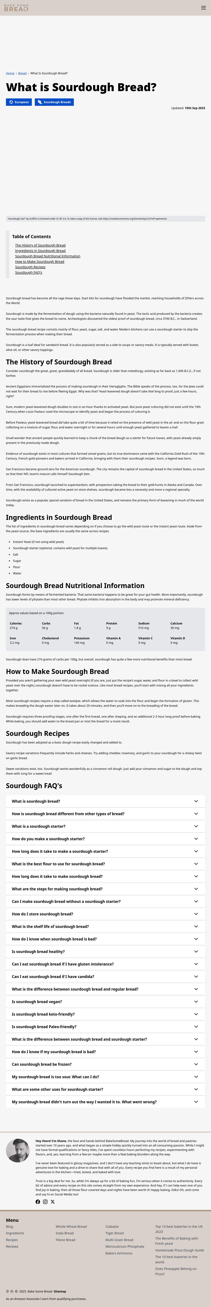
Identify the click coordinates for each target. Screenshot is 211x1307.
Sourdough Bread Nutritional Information (47, 256)
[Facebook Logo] (45, 1202)
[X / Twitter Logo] (52, 1202)
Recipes (12, 1239)
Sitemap (60, 1291)
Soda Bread (65, 1233)
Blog (9, 1226)
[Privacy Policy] (8, 1291)
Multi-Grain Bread (119, 1239)
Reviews (12, 1246)
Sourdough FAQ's (28, 272)
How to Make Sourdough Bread (39, 261)
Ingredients (15, 1233)
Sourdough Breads (54, 102)
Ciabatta (112, 1226)
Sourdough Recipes (30, 267)
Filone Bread (65, 1239)
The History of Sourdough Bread (40, 245)
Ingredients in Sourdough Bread (40, 250)
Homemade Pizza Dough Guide (179, 1250)
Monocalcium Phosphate (125, 1246)
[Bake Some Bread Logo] (16, 7)
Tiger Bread (115, 1233)
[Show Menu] (204, 7)
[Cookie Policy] (12, 1291)
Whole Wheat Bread (71, 1226)
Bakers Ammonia (119, 1253)
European (19, 102)
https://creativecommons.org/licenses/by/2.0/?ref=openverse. (135, 218)
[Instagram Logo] (38, 1202)
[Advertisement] (105, 40)
